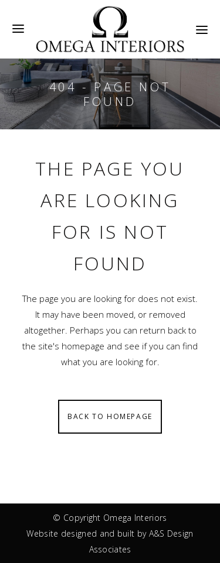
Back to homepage (110, 416)
